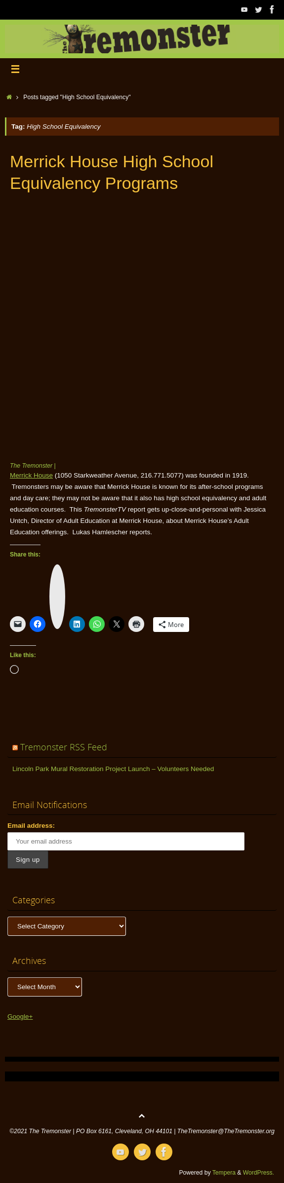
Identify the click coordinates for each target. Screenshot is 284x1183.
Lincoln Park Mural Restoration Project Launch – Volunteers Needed (113, 769)
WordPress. (258, 1172)
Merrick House (31, 475)
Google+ (20, 1016)
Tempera (224, 1172)
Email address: (31, 825)
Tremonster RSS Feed (63, 747)
